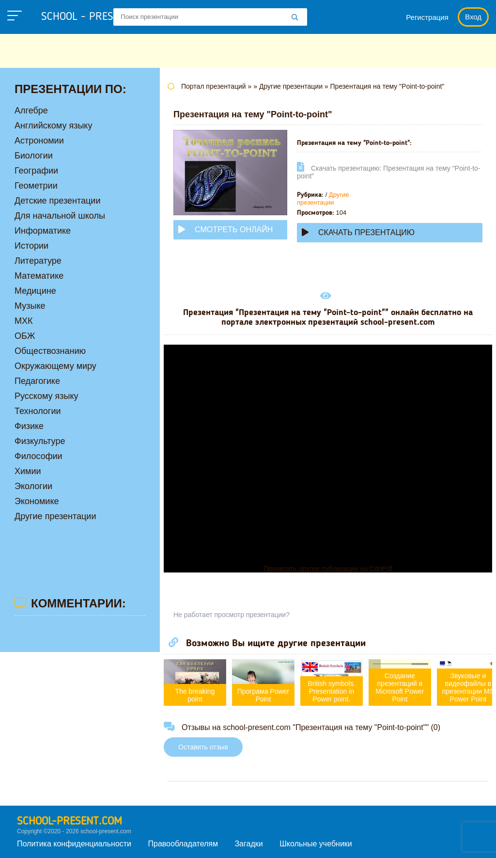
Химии (28, 471)
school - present (94, 17)
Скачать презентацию (358, 232)
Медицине (35, 291)
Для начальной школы (60, 216)
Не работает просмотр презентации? (231, 615)
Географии (36, 170)
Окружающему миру (55, 366)
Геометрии (36, 186)
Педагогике (37, 381)
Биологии (34, 155)
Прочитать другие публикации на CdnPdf (328, 568)
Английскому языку (53, 125)
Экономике (37, 501)
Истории (31, 246)
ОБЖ (25, 336)
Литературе (38, 261)
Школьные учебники (315, 844)
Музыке (30, 306)
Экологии (33, 486)
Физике (29, 426)
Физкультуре (40, 441)
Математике (39, 276)
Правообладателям (183, 844)
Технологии (38, 411)
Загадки (248, 844)
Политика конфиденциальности (74, 844)
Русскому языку (46, 396)
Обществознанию (50, 351)
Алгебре (31, 110)
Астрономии (39, 140)
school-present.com (69, 821)
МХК (24, 321)
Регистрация (427, 17)
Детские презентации (57, 201)
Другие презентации (323, 198)
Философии (38, 456)
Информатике (43, 231)
